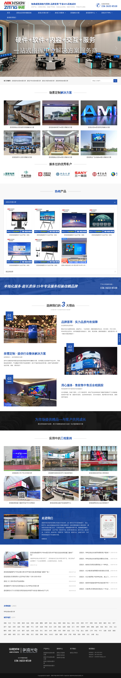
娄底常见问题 (61, 657)
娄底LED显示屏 (43, 13)
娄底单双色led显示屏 (62, 80)
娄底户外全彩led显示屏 (34, 80)
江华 (91, 630)
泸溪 (70, 634)
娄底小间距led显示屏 (48, 80)
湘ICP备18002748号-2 (57, 675)
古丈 (88, 634)
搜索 (115, 80)
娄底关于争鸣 (106, 13)
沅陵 (105, 630)
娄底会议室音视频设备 (24, 13)
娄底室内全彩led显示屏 (19, 80)
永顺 (92, 634)
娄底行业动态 (61, 655)
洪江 (32, 634)
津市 (77, 627)
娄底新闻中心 (90, 13)
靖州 (23, 634)
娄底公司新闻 (61, 652)
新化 (46, 634)
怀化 (96, 630)
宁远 (77, 630)
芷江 (18, 634)
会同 (5, 634)
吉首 (65, 634)
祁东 (77, 623)
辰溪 (109, 630)
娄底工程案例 (59, 13)
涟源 (56, 634)
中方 (100, 630)
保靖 (83, 634)
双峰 (41, 634)
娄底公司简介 (74, 652)
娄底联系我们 (11, 17)
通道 (27, 634)
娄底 (37, 634)
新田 (86, 630)
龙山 (97, 634)
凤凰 (74, 634)
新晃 (14, 634)
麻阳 (9, 634)
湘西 (61, 634)
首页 (8, 13)
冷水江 (51, 634)
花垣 (79, 634)
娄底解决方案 (75, 13)
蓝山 (82, 630)
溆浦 (114, 630)
